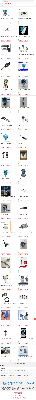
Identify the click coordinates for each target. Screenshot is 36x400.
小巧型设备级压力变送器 (22, 303)
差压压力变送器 (23, 370)
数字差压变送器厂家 (10, 382)
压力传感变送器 (11, 375)
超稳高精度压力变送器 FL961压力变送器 (25, 338)
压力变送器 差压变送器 (5, 178)
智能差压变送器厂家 (9, 384)
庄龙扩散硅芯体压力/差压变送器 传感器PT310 (9, 249)
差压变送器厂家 (22, 381)
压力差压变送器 (16, 370)
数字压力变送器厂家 (18, 382)
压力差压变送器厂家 (30, 383)
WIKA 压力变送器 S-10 (4, 356)
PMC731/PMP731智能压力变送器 (6, 321)
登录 (16, 393)
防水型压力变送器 (21, 285)
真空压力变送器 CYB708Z (22, 214)
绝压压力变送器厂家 (15, 383)
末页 (24, 363)
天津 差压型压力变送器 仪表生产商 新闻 (25, 249)
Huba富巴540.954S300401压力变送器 (25, 232)
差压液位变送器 (3, 375)
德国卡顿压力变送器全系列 (5, 107)
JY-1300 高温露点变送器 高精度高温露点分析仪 (9, 303)
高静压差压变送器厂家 (6, 383)
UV (19, 366)
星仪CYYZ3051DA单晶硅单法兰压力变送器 (25, 356)
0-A (1, 366)
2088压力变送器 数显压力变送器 (24, 89)
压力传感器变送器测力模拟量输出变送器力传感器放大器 (10, 232)
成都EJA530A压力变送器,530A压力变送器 (8, 89)
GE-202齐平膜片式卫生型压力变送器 (7, 125)
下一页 (21, 363)
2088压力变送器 (21, 125)
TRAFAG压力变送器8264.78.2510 (26, 18)
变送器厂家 (17, 381)
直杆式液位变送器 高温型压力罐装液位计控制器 (9, 36)
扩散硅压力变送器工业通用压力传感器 (25, 321)
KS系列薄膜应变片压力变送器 (6, 338)
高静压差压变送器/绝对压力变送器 (7, 18)
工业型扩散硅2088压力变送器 (6, 143)
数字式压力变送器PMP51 (5, 214)
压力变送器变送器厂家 (26, 382)
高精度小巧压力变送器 (22, 267)
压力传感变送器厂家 (22, 383)
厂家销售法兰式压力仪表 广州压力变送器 (8, 196)
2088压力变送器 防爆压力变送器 (24, 36)
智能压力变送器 (26, 375)
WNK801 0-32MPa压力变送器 (23, 72)
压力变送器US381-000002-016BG (24, 143)
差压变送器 (9, 370)
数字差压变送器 (19, 375)
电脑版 (20, 395)
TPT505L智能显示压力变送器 (6, 72)
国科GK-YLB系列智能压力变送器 (6, 285)
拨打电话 (8, 40)
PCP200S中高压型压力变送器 (23, 107)
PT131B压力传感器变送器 (5, 267)
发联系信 (2, 40)
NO (13, 366)
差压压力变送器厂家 (29, 381)
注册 (20, 393)
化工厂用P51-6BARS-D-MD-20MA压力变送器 (26, 54)
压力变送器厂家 (12, 381)
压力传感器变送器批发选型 (23, 196)
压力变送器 (20, 178)
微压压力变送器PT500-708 (5, 54)
